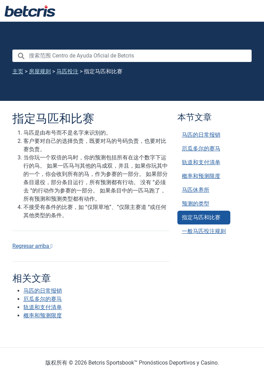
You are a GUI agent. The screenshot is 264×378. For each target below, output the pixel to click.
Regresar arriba (32, 246)
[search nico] (132, 56)
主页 (17, 71)
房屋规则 (40, 71)
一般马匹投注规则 (204, 231)
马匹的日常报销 (201, 135)
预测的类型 (195, 203)
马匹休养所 (195, 190)
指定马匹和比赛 (201, 217)
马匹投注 (67, 71)
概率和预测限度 (201, 176)
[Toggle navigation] (250, 11)
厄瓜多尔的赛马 (201, 148)
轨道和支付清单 (201, 162)
